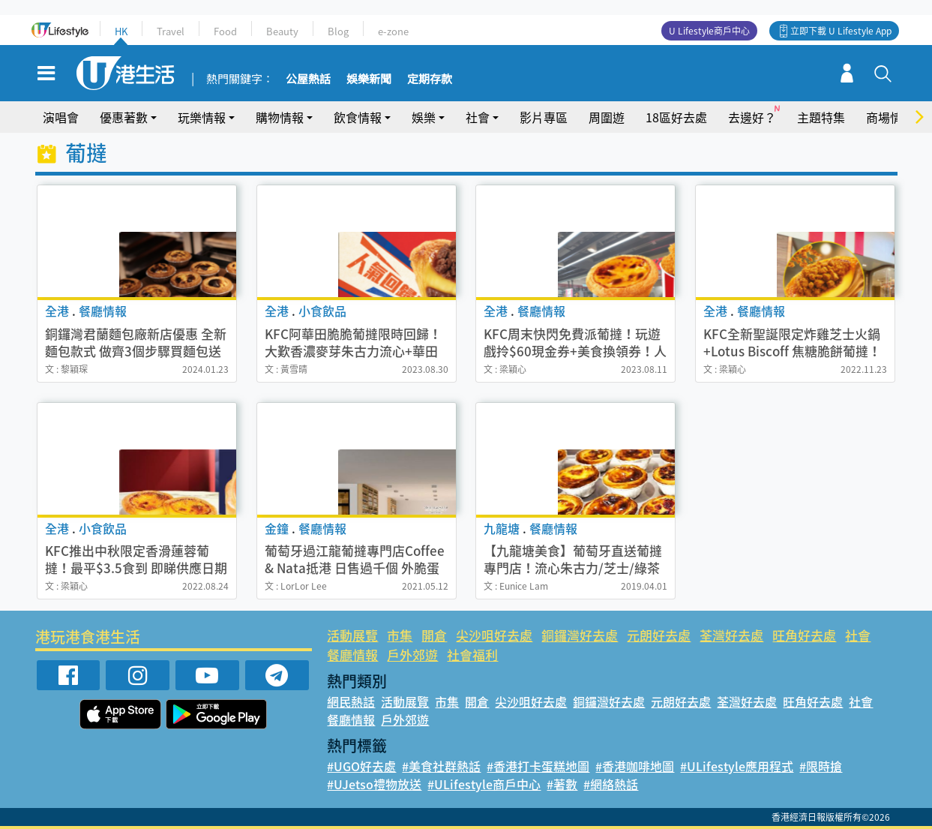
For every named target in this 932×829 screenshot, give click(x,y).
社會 (478, 117)
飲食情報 (358, 117)
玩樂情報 (202, 117)
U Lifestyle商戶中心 (709, 31)
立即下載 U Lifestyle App (841, 31)
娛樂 (424, 117)
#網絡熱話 (610, 784)
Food (225, 31)
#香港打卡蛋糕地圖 (538, 766)
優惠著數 (124, 117)
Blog (338, 31)
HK (121, 31)
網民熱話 (351, 701)
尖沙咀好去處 (494, 635)
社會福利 (472, 654)
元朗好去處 (659, 635)
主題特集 (821, 117)
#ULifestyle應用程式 (736, 766)
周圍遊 (607, 117)
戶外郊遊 (412, 654)
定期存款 (429, 80)
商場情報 (890, 117)
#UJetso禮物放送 (374, 784)
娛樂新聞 (368, 80)
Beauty (282, 31)
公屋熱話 (308, 80)
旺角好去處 (804, 635)
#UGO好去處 (361, 766)
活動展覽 (352, 635)
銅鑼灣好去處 (579, 635)
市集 (399, 635)
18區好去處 (676, 117)
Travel (170, 31)
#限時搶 (820, 766)
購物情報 (280, 117)
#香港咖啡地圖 (634, 766)
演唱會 (61, 117)
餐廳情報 (352, 654)
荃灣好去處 (731, 635)
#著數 (562, 784)
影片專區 (544, 117)
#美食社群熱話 (441, 766)
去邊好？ (752, 117)
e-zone (393, 31)
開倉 (434, 635)
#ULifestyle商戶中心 (484, 784)
